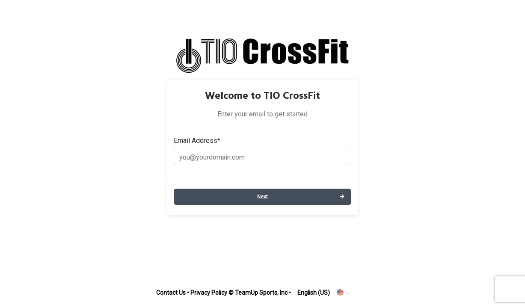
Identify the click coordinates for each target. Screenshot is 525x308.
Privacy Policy (208, 292)
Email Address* (197, 140)
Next (262, 197)
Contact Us (171, 292)
